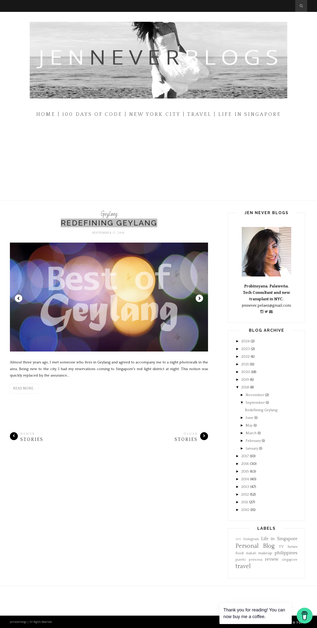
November (255, 395)
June (249, 418)
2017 (245, 456)
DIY (238, 539)
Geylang (109, 214)
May (249, 425)
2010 (245, 510)
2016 (245, 464)
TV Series (288, 547)
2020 (245, 372)
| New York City (153, 114)
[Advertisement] (158, 163)
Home (45, 114)
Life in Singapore (279, 538)
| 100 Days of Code (90, 114)
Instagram (251, 539)
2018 (245, 387)
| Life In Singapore (247, 114)
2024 (245, 341)
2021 (245, 364)
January (252, 448)
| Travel (197, 114)
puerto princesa (249, 560)
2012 (245, 494)
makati (251, 553)
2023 (245, 349)
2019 (245, 379)
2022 (245, 356)
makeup (265, 553)
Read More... (24, 388)
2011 (244, 502)
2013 (245, 487)
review (272, 559)
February (253, 441)
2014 (245, 479)
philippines (286, 553)
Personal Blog (255, 546)
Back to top (294, 622)
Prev (18, 298)
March (251, 433)
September (255, 403)
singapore (289, 560)
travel (243, 566)
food (239, 553)
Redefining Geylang (109, 223)
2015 (245, 471)
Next (199, 298)
